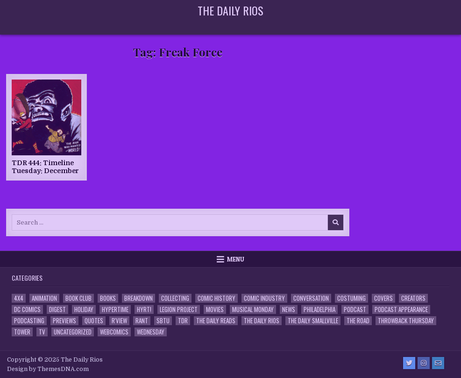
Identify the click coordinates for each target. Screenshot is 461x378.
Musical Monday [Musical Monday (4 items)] (253, 309)
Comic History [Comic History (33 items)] (216, 298)
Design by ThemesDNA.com (48, 369)
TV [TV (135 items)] (42, 331)
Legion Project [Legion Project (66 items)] (179, 309)
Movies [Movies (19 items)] (215, 309)
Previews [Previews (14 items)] (64, 320)
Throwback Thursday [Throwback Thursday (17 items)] (406, 320)
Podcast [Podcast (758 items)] (355, 309)
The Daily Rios (230, 10)
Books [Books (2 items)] (108, 298)
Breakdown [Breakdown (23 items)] (138, 298)
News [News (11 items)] (288, 309)
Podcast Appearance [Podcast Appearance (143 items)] (401, 309)
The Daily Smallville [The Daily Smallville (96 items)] (313, 320)
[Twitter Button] (409, 363)
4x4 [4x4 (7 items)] (18, 298)
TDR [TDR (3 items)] (183, 320)
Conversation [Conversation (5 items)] (311, 298)
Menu (235, 259)
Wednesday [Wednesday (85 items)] (150, 331)
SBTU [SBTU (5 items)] (163, 320)
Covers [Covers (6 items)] (383, 298)
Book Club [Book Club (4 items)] (78, 298)
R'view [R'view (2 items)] (119, 320)
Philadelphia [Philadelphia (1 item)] (319, 309)
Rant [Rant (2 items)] (141, 320)
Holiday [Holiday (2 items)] (83, 309)
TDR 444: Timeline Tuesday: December (45, 166)
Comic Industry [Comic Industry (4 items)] (264, 298)
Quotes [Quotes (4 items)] (94, 320)
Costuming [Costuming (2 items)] (351, 298)
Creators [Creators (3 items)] (413, 298)
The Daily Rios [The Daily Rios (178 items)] (261, 320)
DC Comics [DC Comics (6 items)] (27, 309)
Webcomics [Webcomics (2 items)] (114, 331)
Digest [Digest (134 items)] (57, 309)
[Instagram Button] (424, 363)
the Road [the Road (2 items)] (358, 320)
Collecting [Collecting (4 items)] (175, 298)
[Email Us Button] (438, 363)
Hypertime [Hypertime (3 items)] (115, 309)
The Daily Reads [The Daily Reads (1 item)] (215, 320)
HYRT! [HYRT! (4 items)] (144, 309)
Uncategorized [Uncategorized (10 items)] (73, 331)
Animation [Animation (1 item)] (44, 298)
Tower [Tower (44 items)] (22, 331)
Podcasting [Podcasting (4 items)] (29, 320)
